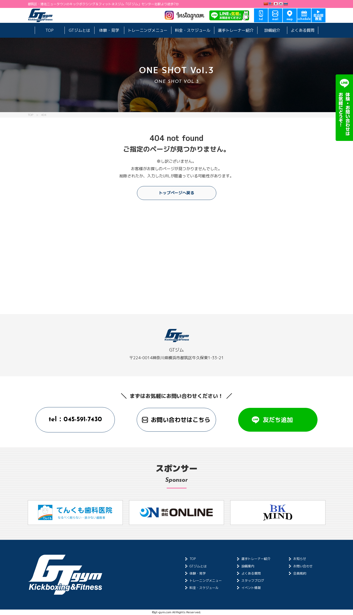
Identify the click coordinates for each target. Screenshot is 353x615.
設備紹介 (272, 30)
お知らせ (299, 558)
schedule (304, 19)
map (290, 19)
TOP (49, 30)
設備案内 (247, 566)
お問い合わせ (303, 566)
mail (275, 19)
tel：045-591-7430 (75, 419)
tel (261, 19)
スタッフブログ (252, 580)
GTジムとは (79, 30)
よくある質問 (303, 30)
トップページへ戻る (176, 192)
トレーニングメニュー (147, 30)
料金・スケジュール (193, 30)
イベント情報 (251, 587)
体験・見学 (109, 30)
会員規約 (299, 573)
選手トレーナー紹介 (236, 30)
